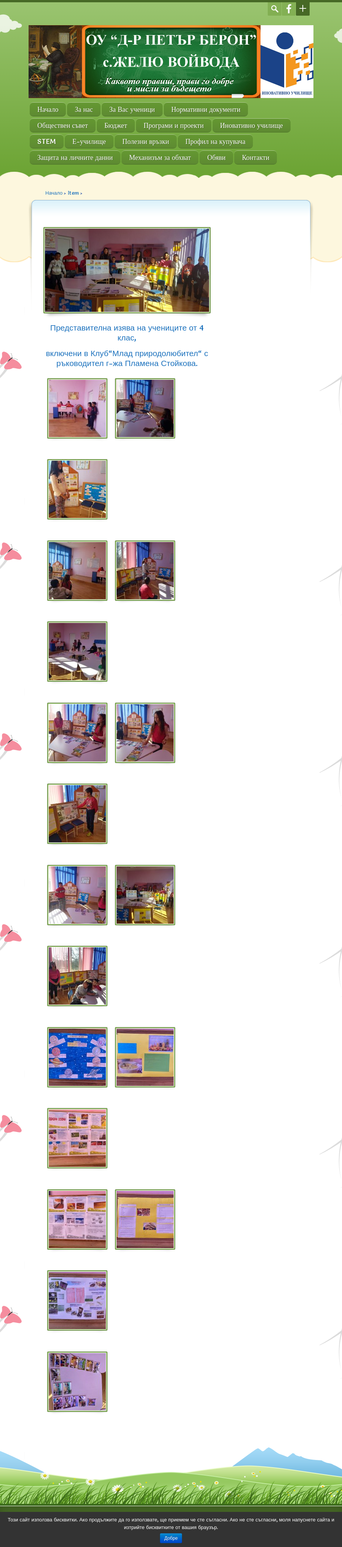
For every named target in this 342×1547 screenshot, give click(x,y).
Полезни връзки (145, 141)
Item (73, 193)
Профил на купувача (215, 141)
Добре (170, 1538)
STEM (46, 141)
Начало (47, 109)
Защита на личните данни (75, 157)
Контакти (255, 157)
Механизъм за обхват (160, 157)
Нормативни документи (206, 109)
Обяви (216, 157)
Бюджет (115, 125)
